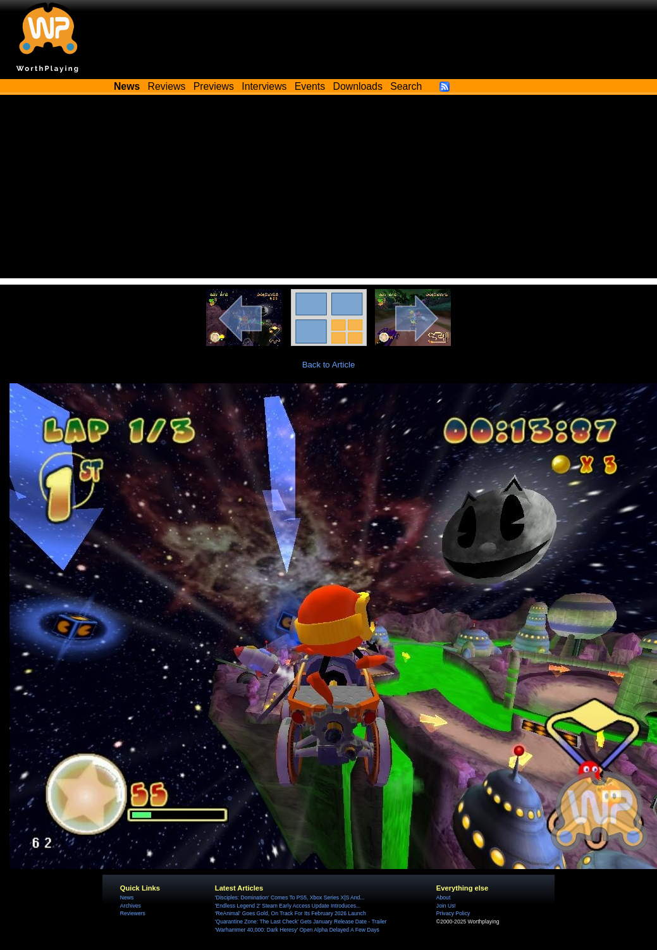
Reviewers (132, 913)
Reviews (167, 86)
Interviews (264, 86)
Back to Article (328, 364)
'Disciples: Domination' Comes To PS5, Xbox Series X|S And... (290, 897)
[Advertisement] (329, 189)
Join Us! (446, 906)
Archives (130, 906)
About (443, 897)
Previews (213, 86)
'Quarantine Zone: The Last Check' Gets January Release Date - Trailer (301, 921)
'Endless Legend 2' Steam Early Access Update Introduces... (287, 906)
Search (406, 86)
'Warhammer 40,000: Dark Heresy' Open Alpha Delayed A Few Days (297, 930)
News (126, 897)
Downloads (358, 86)
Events (310, 86)
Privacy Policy (453, 913)
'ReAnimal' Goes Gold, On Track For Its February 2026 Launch (290, 913)
